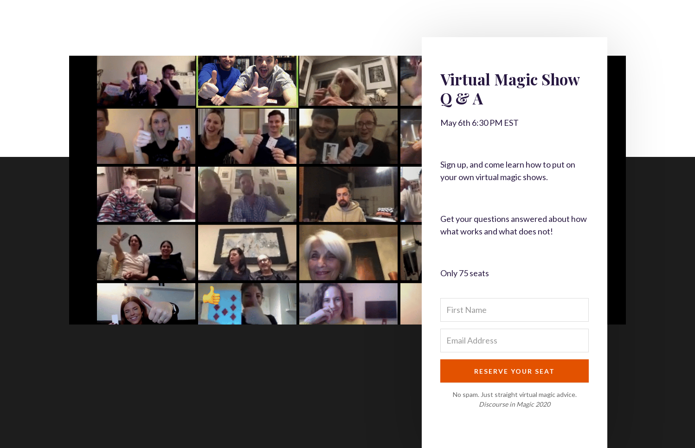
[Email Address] (514, 340)
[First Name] (514, 310)
